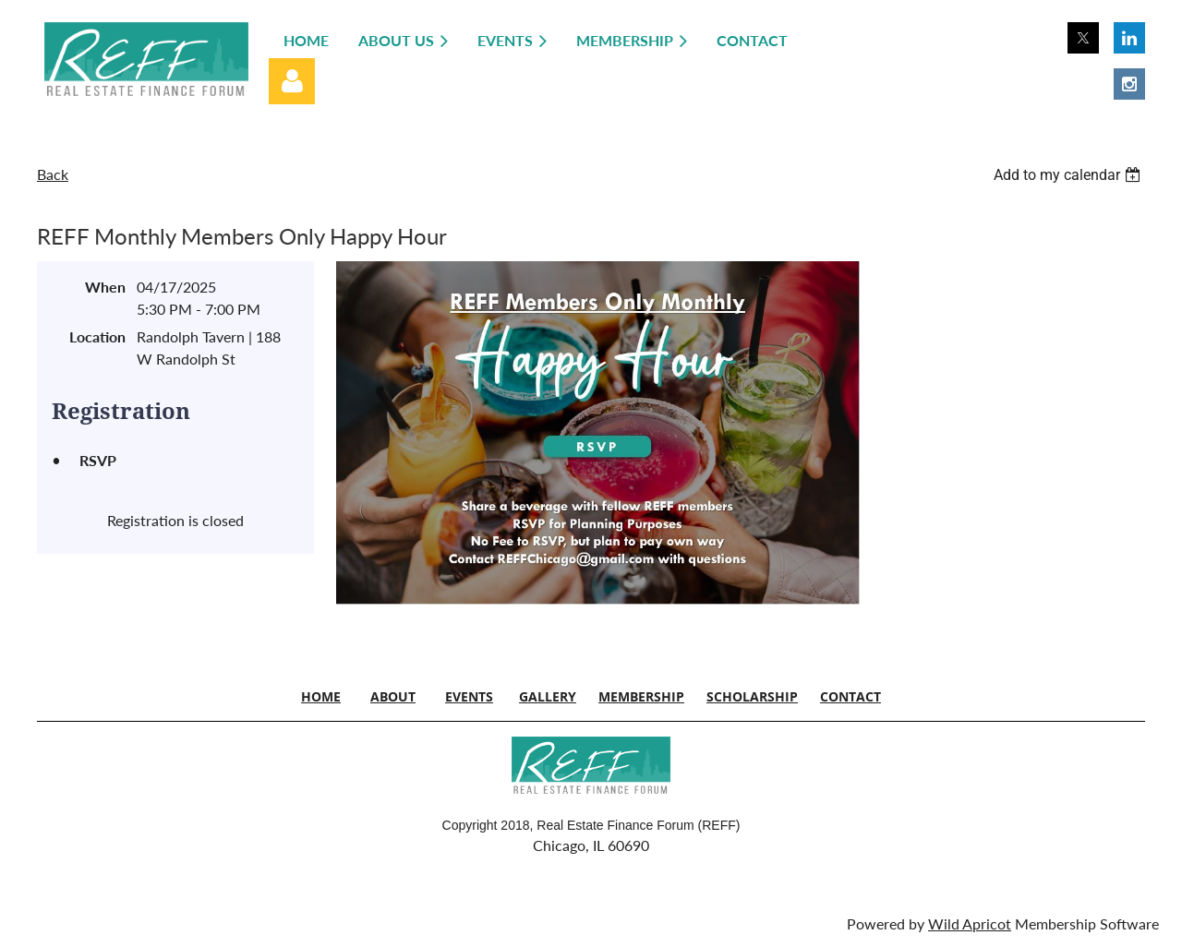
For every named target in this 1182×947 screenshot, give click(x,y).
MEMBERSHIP (641, 696)
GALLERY (547, 696)
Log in (292, 81)
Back (52, 174)
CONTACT (850, 696)
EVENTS (469, 696)
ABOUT (393, 696)
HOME (321, 696)
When (105, 286)
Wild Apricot (969, 923)
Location (97, 336)
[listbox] (1069, 174)
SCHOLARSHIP (752, 696)
